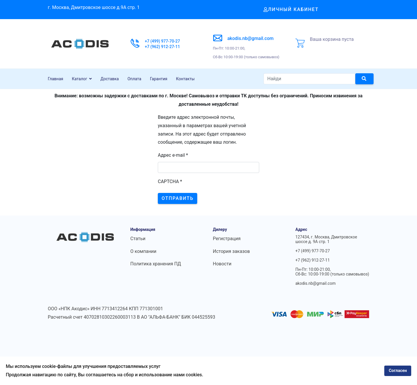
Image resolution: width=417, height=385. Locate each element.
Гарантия (158, 78)
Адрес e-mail (173, 155)
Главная (55, 78)
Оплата (134, 78)
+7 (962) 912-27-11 (162, 46)
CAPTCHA (170, 181)
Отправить (177, 198)
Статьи (137, 238)
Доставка (109, 78)
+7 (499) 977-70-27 (162, 41)
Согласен (398, 370)
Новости (222, 264)
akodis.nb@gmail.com (250, 38)
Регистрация (227, 238)
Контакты (185, 78)
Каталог (79, 78)
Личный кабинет (291, 9)
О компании (143, 251)
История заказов (231, 251)
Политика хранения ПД (155, 264)
